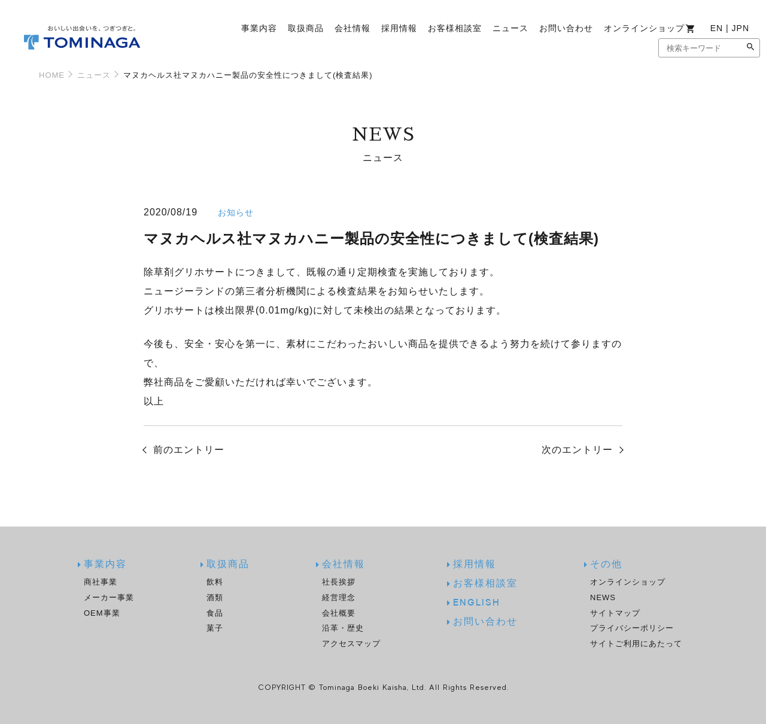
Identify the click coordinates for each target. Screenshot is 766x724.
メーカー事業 (109, 597)
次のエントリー (577, 450)
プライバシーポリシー (632, 627)
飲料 (214, 581)
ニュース (510, 28)
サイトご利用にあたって (636, 643)
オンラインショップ (649, 28)
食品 (214, 613)
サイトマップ (615, 613)
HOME (52, 75)
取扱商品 (306, 28)
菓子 (214, 627)
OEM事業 (102, 613)
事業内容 (259, 28)
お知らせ (236, 212)
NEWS (603, 597)
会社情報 (352, 28)
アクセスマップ (351, 643)
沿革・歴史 (343, 627)
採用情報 (399, 28)
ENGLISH (476, 602)
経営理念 (338, 597)
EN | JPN (729, 28)
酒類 (214, 597)
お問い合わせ (566, 28)
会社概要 (338, 613)
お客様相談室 (455, 28)
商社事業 (100, 581)
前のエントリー (188, 450)
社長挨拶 (338, 581)
